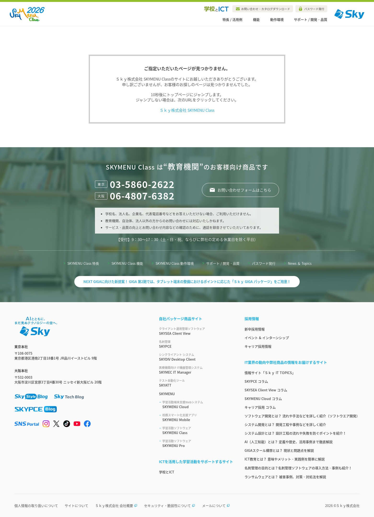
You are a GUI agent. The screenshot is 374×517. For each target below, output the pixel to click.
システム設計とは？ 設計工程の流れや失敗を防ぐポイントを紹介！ (295, 433)
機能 (256, 19)
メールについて (216, 505)
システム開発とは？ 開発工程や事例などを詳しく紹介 (285, 424)
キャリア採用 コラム (260, 407)
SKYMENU (167, 393)
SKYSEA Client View (196, 331)
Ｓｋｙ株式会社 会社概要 (116, 505)
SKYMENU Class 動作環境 (175, 263)
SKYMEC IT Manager (196, 370)
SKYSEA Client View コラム (266, 390)
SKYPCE (196, 344)
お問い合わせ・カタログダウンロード (265, 9)
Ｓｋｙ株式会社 (348, 505)
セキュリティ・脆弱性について (169, 505)
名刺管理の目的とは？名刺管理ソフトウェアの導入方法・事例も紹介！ (298, 467)
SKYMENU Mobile (197, 417)
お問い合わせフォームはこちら (244, 190)
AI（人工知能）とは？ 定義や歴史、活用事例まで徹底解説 (289, 441)
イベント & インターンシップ (267, 337)
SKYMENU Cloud (197, 404)
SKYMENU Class (197, 430)
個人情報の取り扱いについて (36, 505)
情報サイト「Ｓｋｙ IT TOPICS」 (270, 372)
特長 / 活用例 (232, 19)
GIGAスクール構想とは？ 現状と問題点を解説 (279, 450)
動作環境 (277, 19)
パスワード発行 (314, 9)
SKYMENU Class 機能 (127, 263)
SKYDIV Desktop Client (196, 357)
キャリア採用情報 (258, 346)
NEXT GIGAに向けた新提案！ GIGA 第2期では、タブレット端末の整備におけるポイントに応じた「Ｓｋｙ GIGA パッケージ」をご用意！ (187, 281)
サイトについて (76, 505)
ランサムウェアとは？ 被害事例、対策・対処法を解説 (285, 476)
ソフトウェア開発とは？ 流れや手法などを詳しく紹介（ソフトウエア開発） (302, 415)
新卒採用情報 (255, 329)
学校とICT (166, 472)
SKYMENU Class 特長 (83, 263)
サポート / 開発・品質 (310, 19)
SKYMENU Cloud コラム (263, 398)
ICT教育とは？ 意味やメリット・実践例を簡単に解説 (285, 459)
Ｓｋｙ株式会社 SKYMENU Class (187, 110)
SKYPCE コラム (256, 381)
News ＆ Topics (299, 263)
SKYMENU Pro (197, 443)
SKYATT (196, 383)
